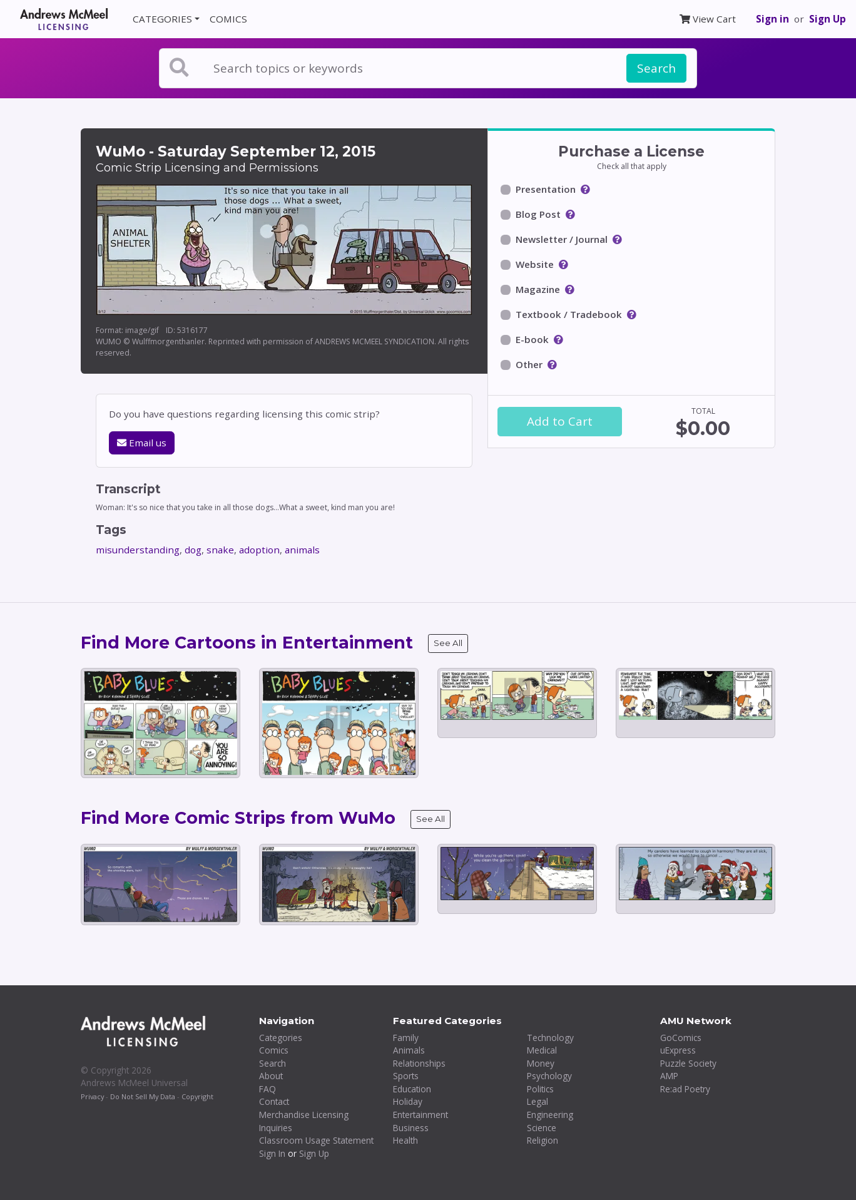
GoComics (680, 1038)
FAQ (267, 1089)
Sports (406, 1076)
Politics (540, 1089)
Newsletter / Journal (562, 239)
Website (535, 264)
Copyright (197, 1096)
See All (448, 643)
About (271, 1076)
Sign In (272, 1153)
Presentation (546, 189)
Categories (280, 1038)
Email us (141, 442)
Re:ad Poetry (685, 1089)
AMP (669, 1076)
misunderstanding (138, 549)
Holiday (407, 1101)
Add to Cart (560, 421)
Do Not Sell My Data (142, 1096)
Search (656, 68)
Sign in (772, 19)
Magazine (538, 289)
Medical (542, 1050)
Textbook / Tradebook (569, 314)
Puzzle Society (688, 1063)
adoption (259, 549)
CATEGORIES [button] (162, 19)
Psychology (549, 1076)
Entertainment (420, 1115)
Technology (550, 1038)
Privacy (92, 1096)
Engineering (550, 1115)
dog (193, 549)
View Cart (708, 19)
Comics (273, 1050)
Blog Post (538, 214)
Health (405, 1140)
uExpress (678, 1050)
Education (412, 1089)
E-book (532, 339)
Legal (537, 1101)
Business (411, 1128)
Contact (274, 1101)
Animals (409, 1050)
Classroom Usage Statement (316, 1140)
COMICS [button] (228, 19)
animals (302, 549)
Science (541, 1128)
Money (540, 1063)
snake (220, 549)
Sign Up (827, 19)
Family (406, 1038)
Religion (542, 1140)
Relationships (419, 1063)
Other (529, 364)
